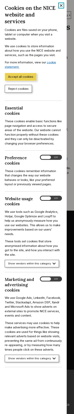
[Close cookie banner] (61, 5)
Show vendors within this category (32, 263)
